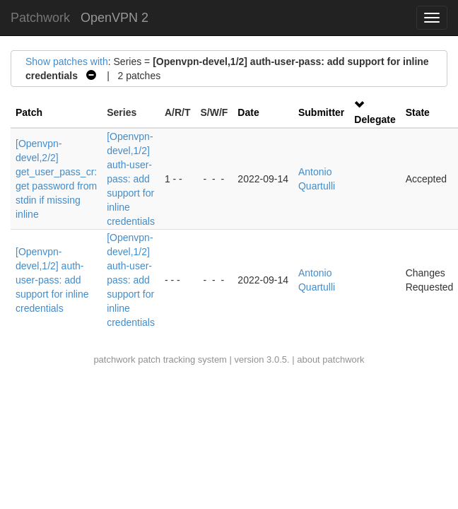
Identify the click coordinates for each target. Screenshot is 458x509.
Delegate (374, 119)
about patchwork (330, 359)
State (418, 112)
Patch (29, 112)
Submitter (321, 112)
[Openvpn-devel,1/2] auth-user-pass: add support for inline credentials (131, 179)
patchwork (114, 359)
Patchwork (40, 18)
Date (248, 112)
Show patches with (66, 61)
